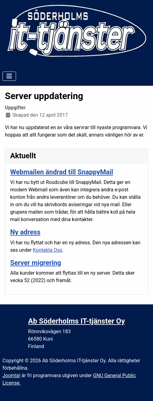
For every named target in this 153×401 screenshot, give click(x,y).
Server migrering (35, 263)
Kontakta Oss (47, 250)
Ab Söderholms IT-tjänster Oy (76, 321)
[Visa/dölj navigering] (9, 76)
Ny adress (25, 232)
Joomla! (11, 375)
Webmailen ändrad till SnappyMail (61, 172)
